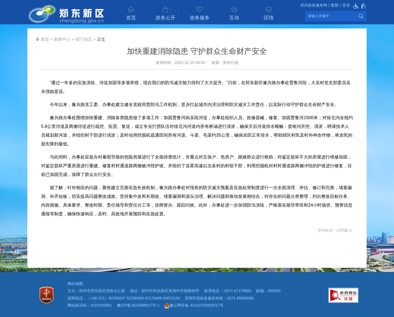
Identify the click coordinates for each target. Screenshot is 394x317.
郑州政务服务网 (313, 5)
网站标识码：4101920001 (90, 305)
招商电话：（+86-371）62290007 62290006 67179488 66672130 (124, 298)
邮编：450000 (268, 291)
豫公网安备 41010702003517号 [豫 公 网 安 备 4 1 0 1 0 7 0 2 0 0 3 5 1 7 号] (194, 306)
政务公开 (165, 17)
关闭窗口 (344, 230)
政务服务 (200, 17)
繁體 (334, 5)
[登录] (344, 5)
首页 (131, 17)
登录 (346, 5)
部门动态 (84, 39)
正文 (101, 39)
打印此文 (325, 230)
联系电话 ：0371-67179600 (227, 291)
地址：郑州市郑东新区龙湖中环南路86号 (164, 291)
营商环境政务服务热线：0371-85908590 (219, 298)
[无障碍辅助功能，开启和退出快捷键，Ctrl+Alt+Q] (360, 6)
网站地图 (75, 283)
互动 (234, 17)
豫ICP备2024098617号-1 (138, 305)
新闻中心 (62, 39)
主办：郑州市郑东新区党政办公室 (96, 291)
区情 (269, 17)
